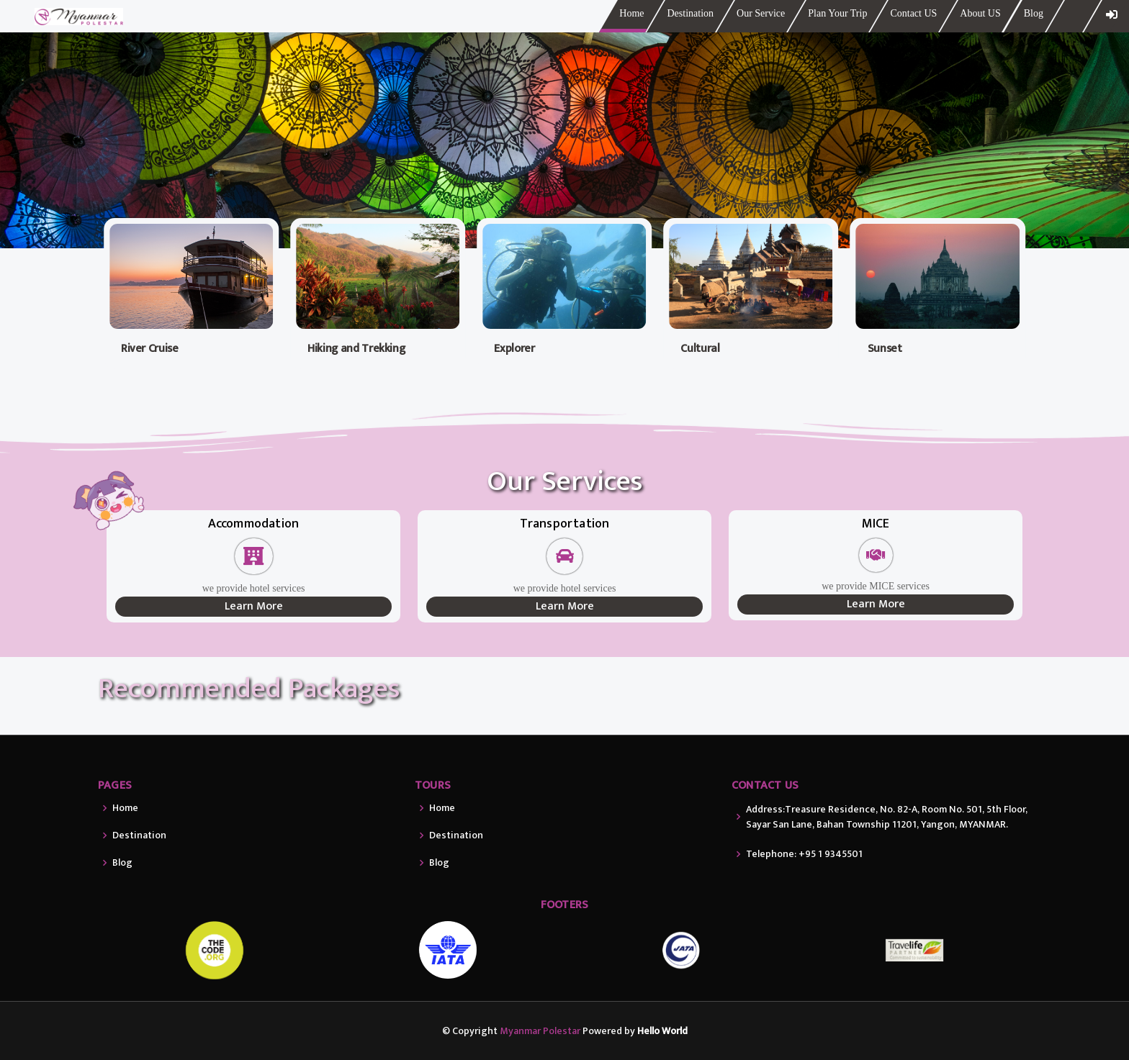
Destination (690, 13)
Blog (1033, 13)
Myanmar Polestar (540, 1031)
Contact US (913, 13)
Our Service (761, 13)
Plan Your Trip (837, 13)
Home (631, 13)
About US (980, 13)
